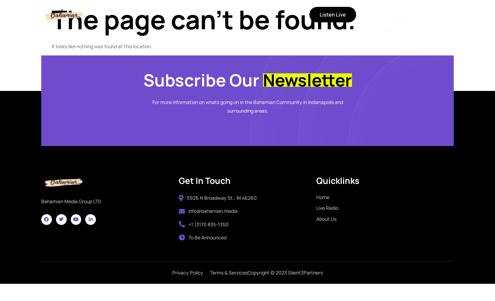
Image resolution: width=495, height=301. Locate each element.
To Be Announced (203, 251)
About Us (198, 15)
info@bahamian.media (208, 224)
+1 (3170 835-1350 (204, 238)
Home (127, 15)
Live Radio (160, 15)
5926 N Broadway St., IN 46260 (218, 211)
